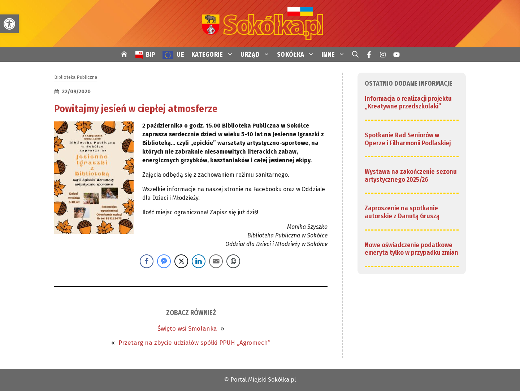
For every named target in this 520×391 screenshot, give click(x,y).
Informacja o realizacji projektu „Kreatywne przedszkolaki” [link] (408, 103)
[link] (9, 23)
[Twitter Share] (181, 261)
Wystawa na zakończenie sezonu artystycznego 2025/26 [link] (411, 176)
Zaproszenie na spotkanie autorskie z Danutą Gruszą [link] (402, 212)
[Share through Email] (216, 261)
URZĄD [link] (257, 54)
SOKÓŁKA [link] (297, 54)
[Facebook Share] (146, 261)
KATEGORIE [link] (214, 54)
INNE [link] (334, 54)
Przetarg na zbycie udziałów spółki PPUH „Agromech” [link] (194, 343)
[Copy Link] (233, 261)
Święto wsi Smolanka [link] (187, 328)
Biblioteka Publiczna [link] (75, 77)
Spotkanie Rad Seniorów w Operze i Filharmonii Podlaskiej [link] (408, 139)
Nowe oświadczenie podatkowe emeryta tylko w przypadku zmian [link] (411, 249)
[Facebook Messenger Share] (164, 261)
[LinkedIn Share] (198, 261)
